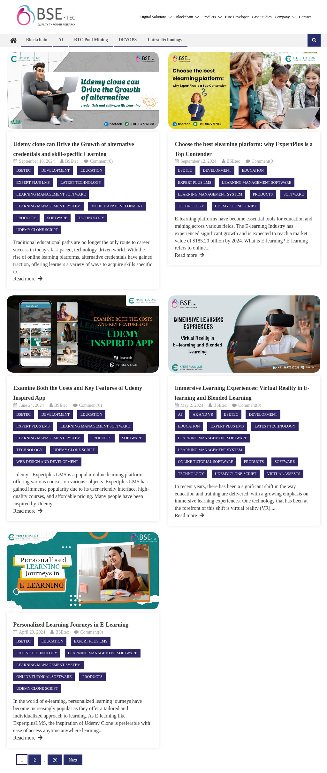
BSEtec (72, 161)
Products (212, 17)
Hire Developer (237, 17)
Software (57, 218)
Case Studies (262, 17)
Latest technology (165, 39)
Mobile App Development (117, 206)
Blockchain (187, 17)
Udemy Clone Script (37, 229)
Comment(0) (101, 161)
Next (73, 760)
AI (60, 39)
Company (285, 17)
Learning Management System (48, 206)
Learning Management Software (51, 194)
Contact (305, 17)
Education (91, 170)
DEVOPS (128, 39)
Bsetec (23, 170)
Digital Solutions (156, 17)
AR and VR (203, 414)
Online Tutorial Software (205, 461)
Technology (91, 218)
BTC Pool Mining (91, 39)
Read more (27, 278)
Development (56, 170)
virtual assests (283, 474)
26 (55, 760)
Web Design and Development (47, 461)
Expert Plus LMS (32, 182)
